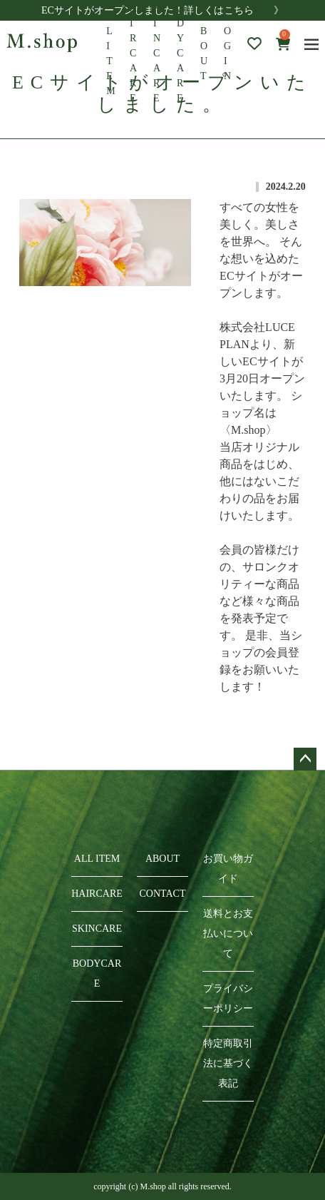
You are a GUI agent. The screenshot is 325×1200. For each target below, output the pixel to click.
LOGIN (228, 46)
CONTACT (163, 893)
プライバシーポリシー (228, 998)
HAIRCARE (97, 893)
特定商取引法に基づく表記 (228, 1063)
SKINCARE (97, 928)
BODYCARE (97, 973)
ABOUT (204, 46)
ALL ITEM (97, 858)
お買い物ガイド (228, 868)
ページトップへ (305, 759)
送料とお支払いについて (228, 933)
